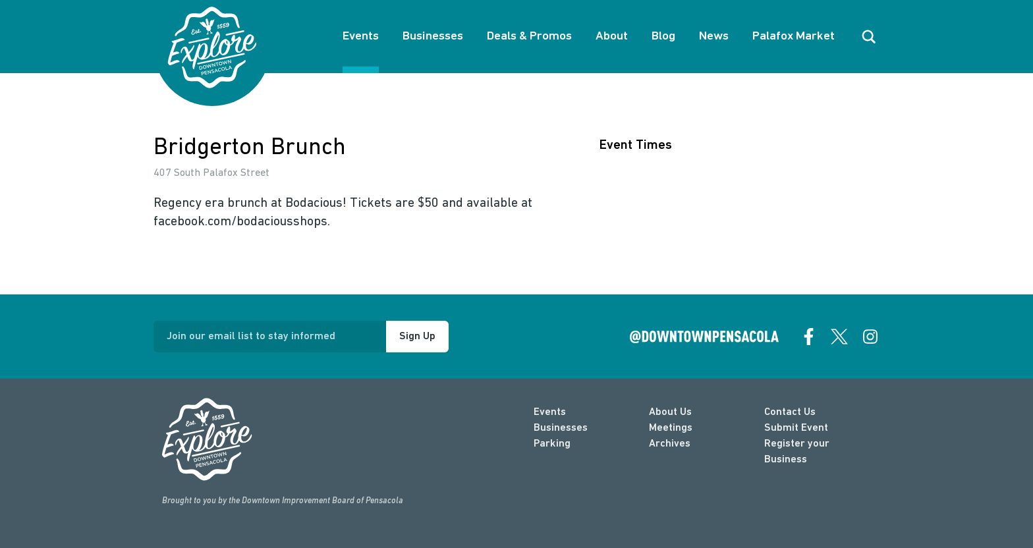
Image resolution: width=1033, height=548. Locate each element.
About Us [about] (670, 412)
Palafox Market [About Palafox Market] (793, 36)
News (714, 36)
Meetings (670, 428)
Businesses (433, 36)
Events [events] (550, 412)
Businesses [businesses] (561, 428)
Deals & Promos (529, 36)
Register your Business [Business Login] (796, 451)
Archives (669, 444)
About (612, 36)
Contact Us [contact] (790, 412)
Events (361, 36)
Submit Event (796, 428)
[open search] (868, 36)
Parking (552, 444)
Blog (663, 36)
